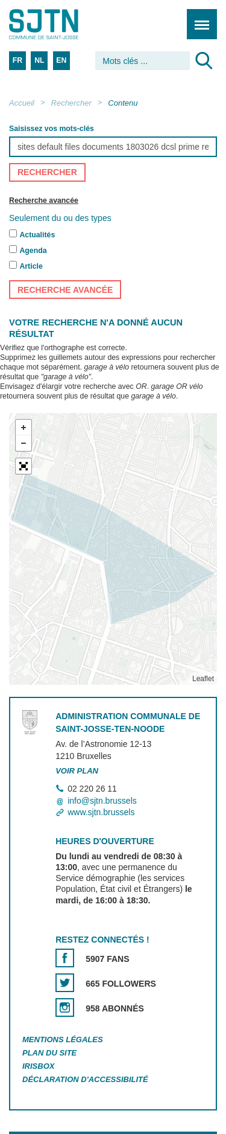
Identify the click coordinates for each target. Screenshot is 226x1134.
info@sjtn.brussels (102, 801)
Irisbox (38, 1066)
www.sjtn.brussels (100, 812)
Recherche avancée (43, 200)
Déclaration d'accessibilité (85, 1079)
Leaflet (203, 679)
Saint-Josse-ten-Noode (61, 24)
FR (17, 60)
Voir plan (76, 770)
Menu (198, 18)
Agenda (32, 251)
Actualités (37, 235)
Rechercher (71, 102)
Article (30, 267)
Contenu (122, 102)
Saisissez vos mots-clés (51, 128)
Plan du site (49, 1052)
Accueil (21, 102)
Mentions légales (62, 1040)
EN (61, 60)
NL (39, 60)
